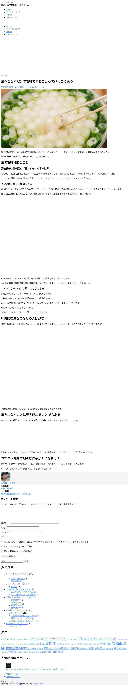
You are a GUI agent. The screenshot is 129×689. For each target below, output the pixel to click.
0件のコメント (39, 87)
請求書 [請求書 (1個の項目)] (38, 655)
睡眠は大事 (16, 605)
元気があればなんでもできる (19, 600)
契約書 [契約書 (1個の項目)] (35, 652)
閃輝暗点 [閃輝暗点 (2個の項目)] (48, 655)
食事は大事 (16, 611)
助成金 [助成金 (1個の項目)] (92, 647)
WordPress (15, 687)
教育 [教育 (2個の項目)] (92, 651)
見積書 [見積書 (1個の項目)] (32, 655)
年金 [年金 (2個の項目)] (56, 651)
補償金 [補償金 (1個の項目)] (20, 655)
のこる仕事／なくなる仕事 (23, 598)
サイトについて (13, 12)
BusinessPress (37, 687)
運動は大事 (16, 608)
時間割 (14, 590)
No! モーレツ (17, 616)
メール (5, 535)
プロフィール (12, 17)
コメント (6, 526)
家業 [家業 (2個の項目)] (48, 651)
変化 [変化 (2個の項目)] (27, 651)
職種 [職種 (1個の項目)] (5, 655)
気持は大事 (16, 603)
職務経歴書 (16, 584)
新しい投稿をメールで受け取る (18, 554)
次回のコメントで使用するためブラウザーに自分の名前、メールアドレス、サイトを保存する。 (47, 545)
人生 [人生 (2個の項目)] (41, 646)
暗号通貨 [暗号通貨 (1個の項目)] (109, 652)
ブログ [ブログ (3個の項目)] (84, 642)
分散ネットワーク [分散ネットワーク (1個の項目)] (71, 647)
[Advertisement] (64, 55)
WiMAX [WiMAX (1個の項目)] (27, 642)
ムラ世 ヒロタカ (24, 87)
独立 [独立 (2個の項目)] (118, 651)
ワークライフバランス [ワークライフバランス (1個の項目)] (15, 647)
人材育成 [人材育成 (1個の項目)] (32, 647)
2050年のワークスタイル (22, 595)
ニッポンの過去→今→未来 (18, 592)
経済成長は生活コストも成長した (16, 494)
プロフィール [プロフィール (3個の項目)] (104, 642)
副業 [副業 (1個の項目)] (86, 647)
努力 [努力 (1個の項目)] (97, 647)
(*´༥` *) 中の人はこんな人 (17, 577)
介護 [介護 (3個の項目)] (51, 646)
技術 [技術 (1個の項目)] (85, 652)
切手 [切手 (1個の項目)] (80, 647)
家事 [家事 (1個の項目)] (41, 652)
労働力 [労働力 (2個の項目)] (105, 646)
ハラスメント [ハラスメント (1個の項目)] (72, 642)
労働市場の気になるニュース (24, 619)
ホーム (9, 9)
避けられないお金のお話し (23, 624)
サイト (4, 540)
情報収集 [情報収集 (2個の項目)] (76, 651)
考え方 (4, 75)
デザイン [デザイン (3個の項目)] (57, 642)
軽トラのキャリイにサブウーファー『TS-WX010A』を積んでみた (35, 672)
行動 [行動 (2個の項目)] (12, 655)
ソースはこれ (7, 2)
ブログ (9, 15)
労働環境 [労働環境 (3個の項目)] (14, 651)
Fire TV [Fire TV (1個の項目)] (20, 642)
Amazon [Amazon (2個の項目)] (10, 642)
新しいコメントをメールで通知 (18, 549)
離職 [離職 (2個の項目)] (59, 655)
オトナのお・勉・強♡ (16, 587)
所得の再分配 (7, 488)
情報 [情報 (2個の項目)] (65, 651)
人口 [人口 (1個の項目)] (26, 647)
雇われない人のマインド (17, 627)
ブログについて (13, 680)
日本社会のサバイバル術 (17, 613)
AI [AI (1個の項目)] (2, 642)
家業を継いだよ (18, 582)
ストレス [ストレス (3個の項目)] (39, 642)
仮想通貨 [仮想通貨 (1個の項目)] (60, 647)
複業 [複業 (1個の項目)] (26, 655)
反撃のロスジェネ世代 (21, 621)
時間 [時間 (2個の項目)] (101, 651)
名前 (4, 531)
